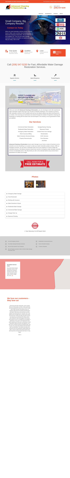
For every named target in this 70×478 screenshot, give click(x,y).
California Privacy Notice (20, 471)
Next (32, 322)
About (61, 13)
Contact (56, 13)
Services (41, 13)
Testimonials (48, 13)
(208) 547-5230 (60, 8)
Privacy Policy (12, 471)
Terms (7, 471)
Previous (6, 322)
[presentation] (15, 391)
